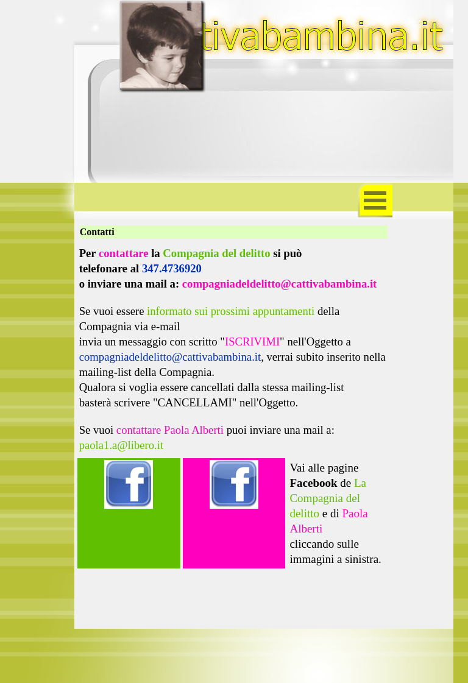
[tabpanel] (234, 349)
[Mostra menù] (375, 200)
